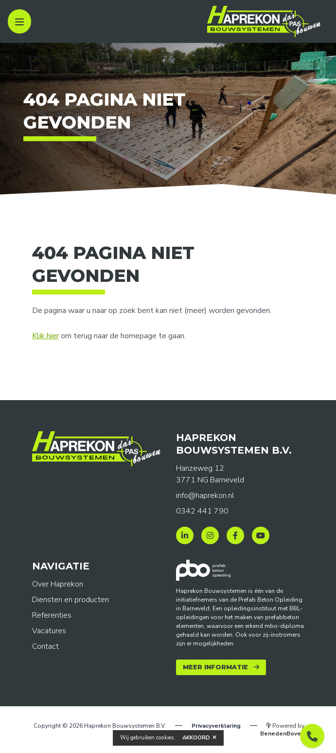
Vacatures (49, 630)
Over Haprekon (57, 584)
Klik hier (45, 336)
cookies (165, 737)
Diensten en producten (70, 599)
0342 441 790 (202, 511)
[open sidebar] (19, 21)
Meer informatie (215, 667)
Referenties (51, 615)
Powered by (282, 729)
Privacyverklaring (216, 726)
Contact (45, 646)
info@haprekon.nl (205, 495)
